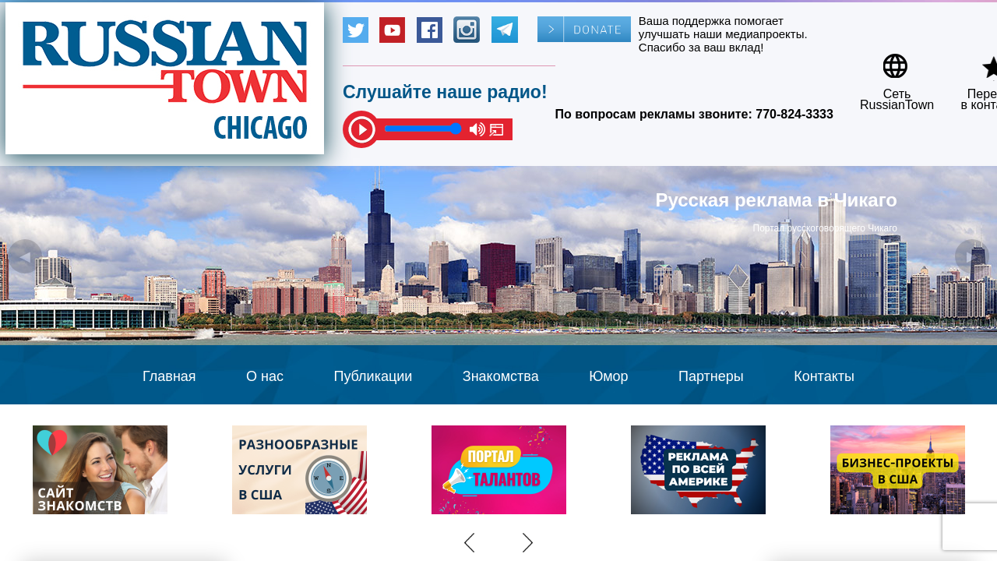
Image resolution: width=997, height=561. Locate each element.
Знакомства (501, 376)
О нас (265, 376)
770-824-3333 (794, 114)
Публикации (372, 376)
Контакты (824, 376)
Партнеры (711, 376)
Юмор (608, 376)
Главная (169, 376)
